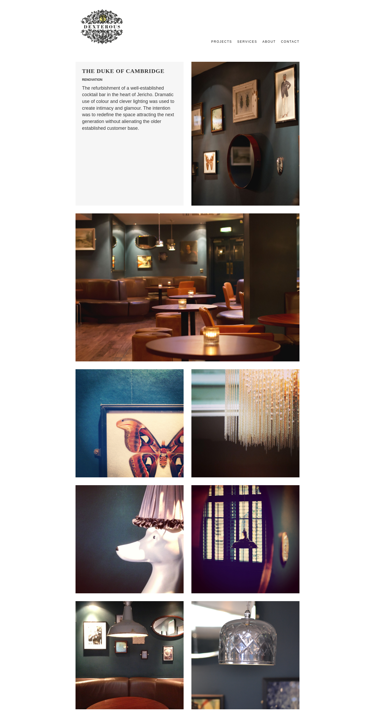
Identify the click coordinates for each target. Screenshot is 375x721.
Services (247, 42)
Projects (221, 42)
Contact (290, 42)
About (269, 42)
